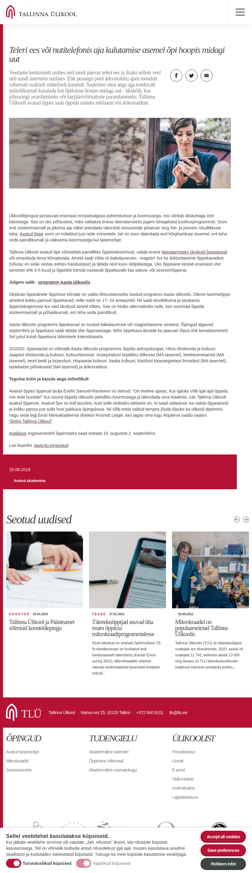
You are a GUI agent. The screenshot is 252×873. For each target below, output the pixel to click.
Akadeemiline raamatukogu (113, 770)
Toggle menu (240, 12)
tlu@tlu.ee (178, 712)
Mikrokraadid (17, 760)
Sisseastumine (19, 770)
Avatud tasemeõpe (22, 751)
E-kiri (207, 76)
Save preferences (223, 850)
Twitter (191, 76)
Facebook (176, 76)
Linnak (178, 760)
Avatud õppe (31, 233)
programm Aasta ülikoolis (64, 282)
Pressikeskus (183, 751)
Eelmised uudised (237, 519)
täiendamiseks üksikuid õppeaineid (194, 252)
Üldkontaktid (183, 779)
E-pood (178, 770)
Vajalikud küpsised (112, 863)
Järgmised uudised (246, 519)
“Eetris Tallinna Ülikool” (30, 421)
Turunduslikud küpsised (47, 863)
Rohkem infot (223, 864)
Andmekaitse (183, 788)
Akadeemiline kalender (109, 751)
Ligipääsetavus (185, 797)
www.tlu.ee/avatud (51, 445)
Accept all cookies (223, 836)
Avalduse (17, 433)
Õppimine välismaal (106, 760)
